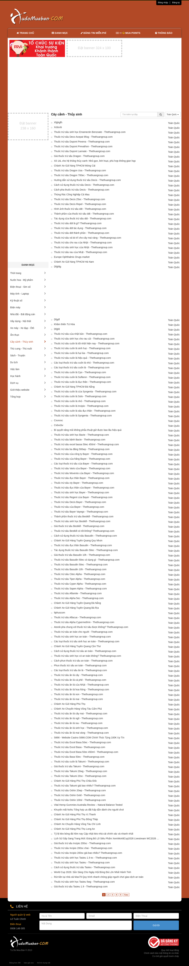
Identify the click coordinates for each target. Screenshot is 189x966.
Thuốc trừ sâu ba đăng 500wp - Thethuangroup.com (81, 449)
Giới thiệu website (28, 389)
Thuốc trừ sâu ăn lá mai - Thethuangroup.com (78, 699)
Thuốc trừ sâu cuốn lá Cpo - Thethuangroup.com (80, 372)
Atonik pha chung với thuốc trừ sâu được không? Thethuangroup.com (91, 627)
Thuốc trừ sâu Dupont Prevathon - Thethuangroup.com (83, 146)
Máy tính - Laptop (28, 293)
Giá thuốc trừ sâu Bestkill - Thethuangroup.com (79, 526)
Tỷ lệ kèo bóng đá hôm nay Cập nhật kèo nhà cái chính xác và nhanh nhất (93, 833)
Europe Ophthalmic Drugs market (72, 257)
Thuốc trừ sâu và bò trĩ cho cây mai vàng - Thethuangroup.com (87, 237)
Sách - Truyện (28, 355)
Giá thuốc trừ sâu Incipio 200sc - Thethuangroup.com (82, 843)
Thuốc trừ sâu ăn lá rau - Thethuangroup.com (78, 723)
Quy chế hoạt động (170, 950)
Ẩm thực (28, 335)
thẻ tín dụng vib (43, 963)
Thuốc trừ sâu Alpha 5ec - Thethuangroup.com (79, 598)
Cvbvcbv (58, 425)
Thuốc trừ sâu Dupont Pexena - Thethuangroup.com (82, 141)
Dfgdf (57, 319)
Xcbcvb (58, 127)
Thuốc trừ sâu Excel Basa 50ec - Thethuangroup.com (82, 742)
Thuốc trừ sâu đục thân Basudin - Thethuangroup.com (83, 545)
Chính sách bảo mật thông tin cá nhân (161, 953)
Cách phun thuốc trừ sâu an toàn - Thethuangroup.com (83, 660)
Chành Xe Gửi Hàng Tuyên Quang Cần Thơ (77, 646)
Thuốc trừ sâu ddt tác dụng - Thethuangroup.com (80, 228)
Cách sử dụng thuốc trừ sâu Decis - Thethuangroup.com (84, 184)
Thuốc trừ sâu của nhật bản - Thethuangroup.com (80, 333)
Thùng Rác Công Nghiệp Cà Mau (71, 194)
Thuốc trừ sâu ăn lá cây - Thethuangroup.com (78, 675)
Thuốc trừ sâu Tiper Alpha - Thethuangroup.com (79, 579)
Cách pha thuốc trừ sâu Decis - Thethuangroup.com (81, 189)
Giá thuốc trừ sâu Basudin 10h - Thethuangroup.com (82, 555)
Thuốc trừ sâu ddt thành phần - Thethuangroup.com (81, 233)
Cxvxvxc (58, 420)
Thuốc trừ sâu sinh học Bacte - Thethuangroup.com (81, 434)
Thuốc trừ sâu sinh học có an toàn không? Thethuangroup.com (87, 655)
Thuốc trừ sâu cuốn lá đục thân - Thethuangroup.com (82, 382)
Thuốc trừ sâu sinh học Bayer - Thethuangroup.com (81, 492)
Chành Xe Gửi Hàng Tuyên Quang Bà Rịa (76, 607)
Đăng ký (176, 2)
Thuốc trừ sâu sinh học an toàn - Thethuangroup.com (82, 636)
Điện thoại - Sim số (28, 286)
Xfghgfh (58, 122)
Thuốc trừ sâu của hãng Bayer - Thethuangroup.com (82, 458)
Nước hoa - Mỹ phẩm (28, 280)
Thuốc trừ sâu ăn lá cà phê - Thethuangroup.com (80, 679)
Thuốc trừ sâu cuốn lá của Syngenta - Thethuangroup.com (85, 391)
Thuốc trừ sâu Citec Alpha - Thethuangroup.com (79, 574)
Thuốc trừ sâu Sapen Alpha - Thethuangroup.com (80, 588)
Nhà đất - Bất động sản (28, 314)
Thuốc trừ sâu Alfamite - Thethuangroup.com (78, 593)
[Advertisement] (130, 16)
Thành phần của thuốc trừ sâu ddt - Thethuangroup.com (84, 213)
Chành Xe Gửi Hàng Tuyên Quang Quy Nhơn (78, 540)
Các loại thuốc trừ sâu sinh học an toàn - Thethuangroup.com (86, 641)
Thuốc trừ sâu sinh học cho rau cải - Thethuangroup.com (84, 338)
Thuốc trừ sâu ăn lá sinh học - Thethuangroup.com (81, 728)
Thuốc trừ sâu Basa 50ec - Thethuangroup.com (79, 756)
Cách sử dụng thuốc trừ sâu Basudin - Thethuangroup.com (85, 535)
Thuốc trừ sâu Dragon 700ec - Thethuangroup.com (81, 175)
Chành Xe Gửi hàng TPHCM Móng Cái (74, 165)
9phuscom (59, 612)
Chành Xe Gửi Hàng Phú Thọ (69, 704)
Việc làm (28, 369)
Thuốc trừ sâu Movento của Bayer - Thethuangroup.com (84, 473)
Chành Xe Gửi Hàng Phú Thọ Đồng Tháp (76, 819)
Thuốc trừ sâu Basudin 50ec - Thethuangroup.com (81, 564)
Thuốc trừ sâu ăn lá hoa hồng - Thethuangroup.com (81, 689)
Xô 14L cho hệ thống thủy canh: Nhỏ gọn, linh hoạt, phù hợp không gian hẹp (95, 160)
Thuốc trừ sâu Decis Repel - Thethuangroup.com (80, 204)
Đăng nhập (163, 2)
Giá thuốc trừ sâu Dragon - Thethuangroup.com (79, 156)
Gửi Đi (156, 925)
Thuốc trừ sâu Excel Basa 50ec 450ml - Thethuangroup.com (86, 752)
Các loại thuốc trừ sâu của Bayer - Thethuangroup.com (83, 463)
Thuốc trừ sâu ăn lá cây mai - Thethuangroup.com (80, 713)
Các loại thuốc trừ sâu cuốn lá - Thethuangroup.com (81, 367)
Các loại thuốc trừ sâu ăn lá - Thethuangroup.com (80, 670)
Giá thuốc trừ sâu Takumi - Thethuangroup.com (79, 766)
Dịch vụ (28, 383)
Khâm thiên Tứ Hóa (64, 324)
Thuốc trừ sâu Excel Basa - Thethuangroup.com (79, 747)
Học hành (28, 376)
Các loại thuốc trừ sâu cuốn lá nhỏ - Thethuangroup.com (84, 362)
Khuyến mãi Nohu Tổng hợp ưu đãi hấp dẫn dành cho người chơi (89, 809)
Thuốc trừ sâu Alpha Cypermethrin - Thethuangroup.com (84, 622)
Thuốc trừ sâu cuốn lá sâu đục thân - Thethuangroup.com (84, 410)
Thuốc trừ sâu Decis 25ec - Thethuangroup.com (79, 199)
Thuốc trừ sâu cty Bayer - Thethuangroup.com (78, 482)
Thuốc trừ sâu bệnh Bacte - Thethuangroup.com (79, 439)
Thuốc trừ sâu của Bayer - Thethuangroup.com (79, 506)
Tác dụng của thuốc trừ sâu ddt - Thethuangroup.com (82, 218)
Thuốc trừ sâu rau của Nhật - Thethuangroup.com (80, 252)
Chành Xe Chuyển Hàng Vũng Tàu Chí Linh (77, 824)
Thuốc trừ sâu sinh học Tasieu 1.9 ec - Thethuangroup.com (85, 857)
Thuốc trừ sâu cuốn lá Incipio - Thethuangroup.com (81, 406)
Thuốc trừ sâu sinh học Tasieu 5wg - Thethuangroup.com (84, 881)
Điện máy (28, 307)
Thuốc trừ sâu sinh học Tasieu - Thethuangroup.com (82, 862)
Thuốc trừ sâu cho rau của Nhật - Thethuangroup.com (83, 242)
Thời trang (28, 273)
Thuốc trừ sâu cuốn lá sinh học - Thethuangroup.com (82, 348)
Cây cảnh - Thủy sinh (28, 341)
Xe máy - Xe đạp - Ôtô (28, 328)
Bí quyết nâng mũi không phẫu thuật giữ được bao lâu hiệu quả (87, 430)
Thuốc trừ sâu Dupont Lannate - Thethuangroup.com (82, 151)
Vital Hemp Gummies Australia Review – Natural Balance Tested (88, 804)
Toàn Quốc (173, 114)
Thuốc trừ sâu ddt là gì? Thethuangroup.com (77, 223)
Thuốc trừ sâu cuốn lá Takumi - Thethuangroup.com (81, 761)
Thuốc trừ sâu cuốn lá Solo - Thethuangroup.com (80, 396)
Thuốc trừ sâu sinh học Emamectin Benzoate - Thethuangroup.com (90, 132)
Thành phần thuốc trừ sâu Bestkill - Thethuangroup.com (83, 516)
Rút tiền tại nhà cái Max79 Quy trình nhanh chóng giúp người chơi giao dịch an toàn (98, 877)
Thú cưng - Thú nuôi (28, 348)
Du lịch (28, 362)
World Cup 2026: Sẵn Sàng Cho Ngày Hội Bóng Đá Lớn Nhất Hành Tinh (92, 872)
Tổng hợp (28, 396)
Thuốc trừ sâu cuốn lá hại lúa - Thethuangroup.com (81, 353)
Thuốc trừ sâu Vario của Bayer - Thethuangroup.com (82, 468)
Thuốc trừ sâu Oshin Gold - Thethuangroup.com (79, 795)
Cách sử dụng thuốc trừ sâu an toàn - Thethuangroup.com (85, 651)
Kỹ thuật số (28, 300)
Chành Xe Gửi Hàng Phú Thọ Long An (74, 828)
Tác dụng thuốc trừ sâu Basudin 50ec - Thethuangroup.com (86, 550)
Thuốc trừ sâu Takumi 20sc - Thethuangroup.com (80, 776)
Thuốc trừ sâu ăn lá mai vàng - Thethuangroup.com (81, 732)
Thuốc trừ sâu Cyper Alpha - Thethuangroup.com (80, 583)
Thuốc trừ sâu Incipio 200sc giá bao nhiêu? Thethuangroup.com (88, 853)
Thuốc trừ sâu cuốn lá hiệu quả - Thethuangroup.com (82, 357)
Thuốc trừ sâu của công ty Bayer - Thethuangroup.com (83, 454)
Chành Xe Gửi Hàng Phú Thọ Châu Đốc (75, 780)
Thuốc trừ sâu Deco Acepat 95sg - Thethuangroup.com (83, 136)
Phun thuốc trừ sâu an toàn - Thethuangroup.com (80, 665)
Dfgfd (57, 329)
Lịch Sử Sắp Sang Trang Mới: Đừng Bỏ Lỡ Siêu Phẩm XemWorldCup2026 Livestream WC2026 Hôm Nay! (107, 838)
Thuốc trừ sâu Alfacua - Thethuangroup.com (77, 617)
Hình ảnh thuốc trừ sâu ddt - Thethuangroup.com (80, 209)
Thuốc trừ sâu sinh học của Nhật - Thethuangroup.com (83, 247)
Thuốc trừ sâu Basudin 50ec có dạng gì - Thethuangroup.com (87, 559)
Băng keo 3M (15, 963)
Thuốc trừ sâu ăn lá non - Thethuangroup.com (78, 694)
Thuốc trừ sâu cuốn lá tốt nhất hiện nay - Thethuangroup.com (86, 343)
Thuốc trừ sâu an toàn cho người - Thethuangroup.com (83, 631)
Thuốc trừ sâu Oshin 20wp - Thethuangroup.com (80, 790)
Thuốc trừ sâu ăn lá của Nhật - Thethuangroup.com (81, 684)
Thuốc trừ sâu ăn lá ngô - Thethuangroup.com (78, 718)
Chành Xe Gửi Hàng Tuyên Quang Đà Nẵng (77, 603)
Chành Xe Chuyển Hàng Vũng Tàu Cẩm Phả (78, 708)
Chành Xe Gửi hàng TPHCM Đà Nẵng (74, 386)
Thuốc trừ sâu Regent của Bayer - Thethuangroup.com (83, 497)
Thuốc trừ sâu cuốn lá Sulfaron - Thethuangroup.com (82, 377)
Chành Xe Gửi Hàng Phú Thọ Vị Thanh (75, 814)
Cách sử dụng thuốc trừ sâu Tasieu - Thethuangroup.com (84, 867)
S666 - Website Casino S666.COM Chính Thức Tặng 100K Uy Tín (89, 737)
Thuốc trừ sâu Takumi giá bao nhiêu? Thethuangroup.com (85, 785)
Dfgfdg (57, 266)
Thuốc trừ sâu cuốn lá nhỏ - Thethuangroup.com (80, 401)
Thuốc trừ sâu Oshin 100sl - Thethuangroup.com (80, 800)
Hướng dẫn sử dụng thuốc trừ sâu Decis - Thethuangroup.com (87, 180)
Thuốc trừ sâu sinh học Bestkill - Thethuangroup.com (82, 521)
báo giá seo (29, 963)
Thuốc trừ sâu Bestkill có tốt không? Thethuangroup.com (84, 531)
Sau (126, 894)
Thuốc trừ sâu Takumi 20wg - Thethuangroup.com (80, 771)
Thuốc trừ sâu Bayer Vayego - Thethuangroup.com (81, 511)
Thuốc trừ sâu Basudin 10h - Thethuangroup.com (80, 569)
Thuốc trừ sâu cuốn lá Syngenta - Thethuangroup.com (83, 415)
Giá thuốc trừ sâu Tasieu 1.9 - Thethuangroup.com (81, 886)
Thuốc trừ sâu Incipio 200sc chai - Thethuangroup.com (83, 848)
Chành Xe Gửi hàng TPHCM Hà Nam (74, 261)
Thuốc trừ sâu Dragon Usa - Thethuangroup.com (80, 170)
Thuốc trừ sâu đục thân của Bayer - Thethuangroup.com (84, 487)
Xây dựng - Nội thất (28, 321)
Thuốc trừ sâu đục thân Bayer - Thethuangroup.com (81, 478)
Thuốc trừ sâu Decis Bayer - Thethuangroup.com (80, 502)
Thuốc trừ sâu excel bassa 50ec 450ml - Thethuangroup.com (86, 444)
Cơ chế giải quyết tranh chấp (165, 956)
